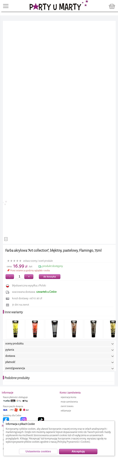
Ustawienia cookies (38, 451)
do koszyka (49, 276)
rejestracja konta (68, 397)
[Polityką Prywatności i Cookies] (73, 441)
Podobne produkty (17, 378)
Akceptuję (78, 451)
